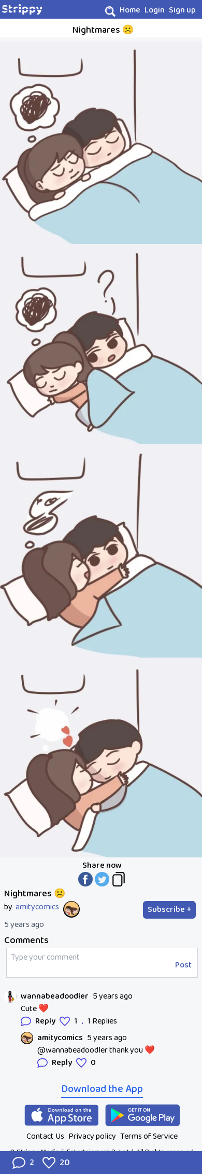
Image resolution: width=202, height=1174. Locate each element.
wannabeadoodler (55, 996)
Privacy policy (92, 1136)
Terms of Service (149, 1136)
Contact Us (45, 1136)
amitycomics (37, 907)
